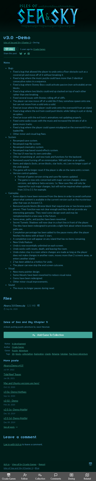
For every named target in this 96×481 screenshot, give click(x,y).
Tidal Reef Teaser (12, 374)
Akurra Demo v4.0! (14, 365)
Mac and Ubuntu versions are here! (21, 383)
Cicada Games (39, 49)
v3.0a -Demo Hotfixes (15, 391)
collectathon (27, 354)
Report (42, 464)
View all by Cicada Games (24, 464)
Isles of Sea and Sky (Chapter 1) (17, 42)
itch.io (7, 464)
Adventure (23, 350)
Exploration (39, 354)
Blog (37, 468)
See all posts (9, 427)
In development (19, 343)
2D (13, 354)
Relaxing (55, 354)
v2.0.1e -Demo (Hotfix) (15, 409)
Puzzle (15, 350)
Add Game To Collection (48, 335)
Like (9, 49)
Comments (56, 476)
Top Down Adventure (78, 354)
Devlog (71, 476)
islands (48, 354)
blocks (18, 354)
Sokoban (64, 354)
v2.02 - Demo (11, 400)
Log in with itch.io (13, 444)
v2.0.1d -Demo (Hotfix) (15, 418)
